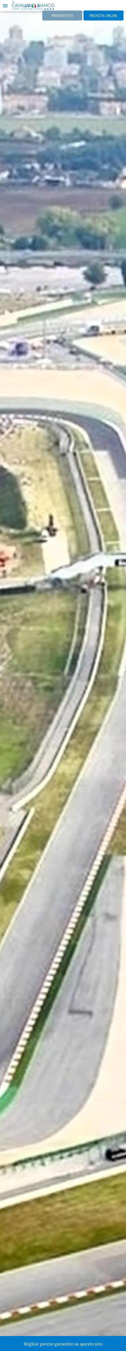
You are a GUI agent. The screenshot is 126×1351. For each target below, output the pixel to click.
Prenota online (104, 15)
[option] (63, 675)
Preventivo (62, 15)
